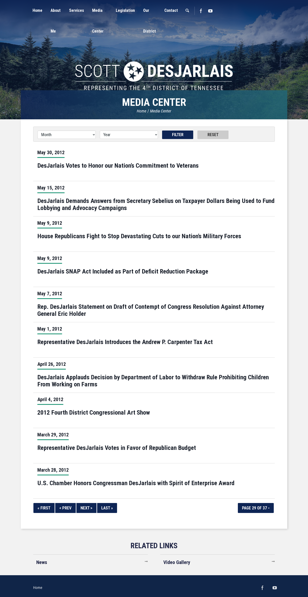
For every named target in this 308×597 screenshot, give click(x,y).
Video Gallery (176, 562)
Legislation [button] (161, 10)
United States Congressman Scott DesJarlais (154, 55)
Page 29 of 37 (256, 507)
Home (141, 111)
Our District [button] (189, 10)
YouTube (254, 11)
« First (44, 507)
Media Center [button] (132, 10)
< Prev (65, 507)
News (41, 562)
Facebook (244, 11)
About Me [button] (81, 10)
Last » (107, 507)
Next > (86, 507)
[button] (81, 10)
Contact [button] (214, 10)
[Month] (67, 135)
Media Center (160, 111)
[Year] (129, 135)
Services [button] (105, 10)
